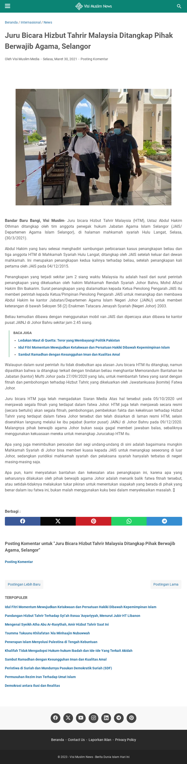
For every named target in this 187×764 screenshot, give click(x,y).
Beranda (57, 740)
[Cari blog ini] (179, 6)
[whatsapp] (129, 521)
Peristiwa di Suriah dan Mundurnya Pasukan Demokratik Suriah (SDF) (58, 668)
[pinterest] (93, 521)
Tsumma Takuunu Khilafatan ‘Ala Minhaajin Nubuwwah (47, 633)
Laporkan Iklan (100, 740)
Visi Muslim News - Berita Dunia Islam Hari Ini (100, 757)
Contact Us (76, 740)
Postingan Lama (165, 584)
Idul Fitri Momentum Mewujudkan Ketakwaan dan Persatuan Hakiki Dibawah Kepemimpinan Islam (94, 347)
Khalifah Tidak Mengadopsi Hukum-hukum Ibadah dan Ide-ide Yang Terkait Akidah (68, 651)
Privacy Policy (125, 740)
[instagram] (93, 718)
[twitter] (58, 521)
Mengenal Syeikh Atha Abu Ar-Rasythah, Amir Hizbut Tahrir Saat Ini (57, 624)
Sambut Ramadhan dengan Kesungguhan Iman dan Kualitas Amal (69, 354)
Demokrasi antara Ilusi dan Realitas (32, 686)
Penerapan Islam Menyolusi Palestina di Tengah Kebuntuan (51, 642)
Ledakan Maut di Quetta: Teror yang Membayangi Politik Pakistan (69, 340)
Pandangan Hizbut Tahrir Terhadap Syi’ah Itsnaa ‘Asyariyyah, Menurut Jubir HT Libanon (72, 616)
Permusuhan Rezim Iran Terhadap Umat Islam (40, 677)
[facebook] (22, 521)
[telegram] (164, 521)
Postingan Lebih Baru (24, 584)
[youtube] (81, 718)
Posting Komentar (94, 59)
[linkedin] (106, 718)
